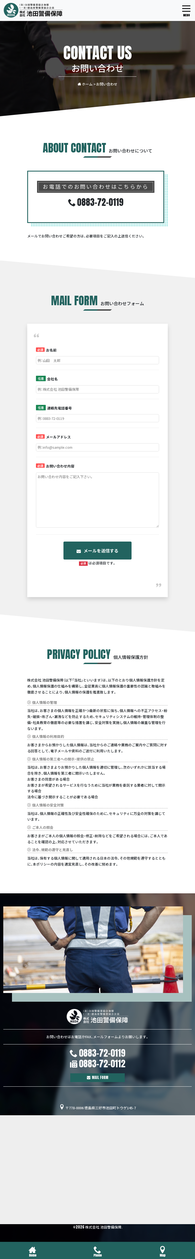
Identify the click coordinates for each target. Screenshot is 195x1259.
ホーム (85, 83)
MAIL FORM (100, 1077)
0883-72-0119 (102, 1053)
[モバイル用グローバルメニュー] (186, 10)
